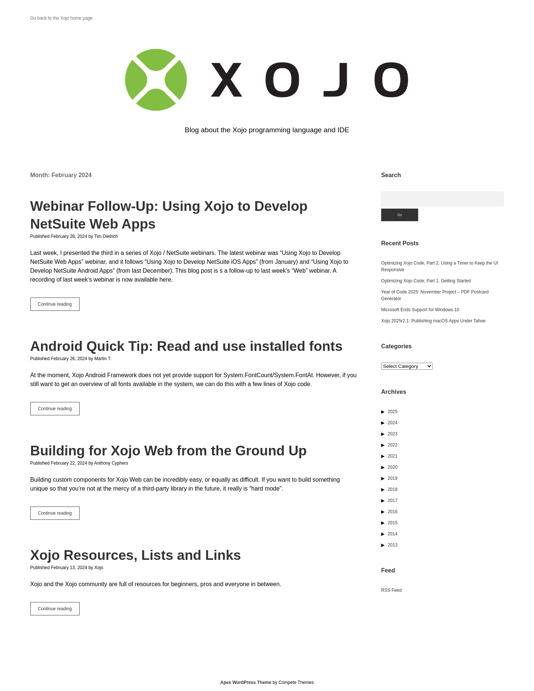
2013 (392, 545)
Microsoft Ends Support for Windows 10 (420, 309)
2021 (392, 456)
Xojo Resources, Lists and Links (135, 555)
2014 (392, 533)
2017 (392, 500)
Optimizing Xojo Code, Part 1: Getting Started (426, 280)
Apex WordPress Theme (245, 682)
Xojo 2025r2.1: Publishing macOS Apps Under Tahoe (433, 320)
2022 (392, 445)
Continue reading (59, 305)
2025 (392, 411)
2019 (392, 478)
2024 (392, 422)
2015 (392, 522)
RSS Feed (391, 590)
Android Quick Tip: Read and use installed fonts (186, 346)
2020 (392, 467)
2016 (392, 511)
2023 (392, 433)
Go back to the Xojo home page (61, 18)
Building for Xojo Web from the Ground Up (168, 450)
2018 (392, 489)
